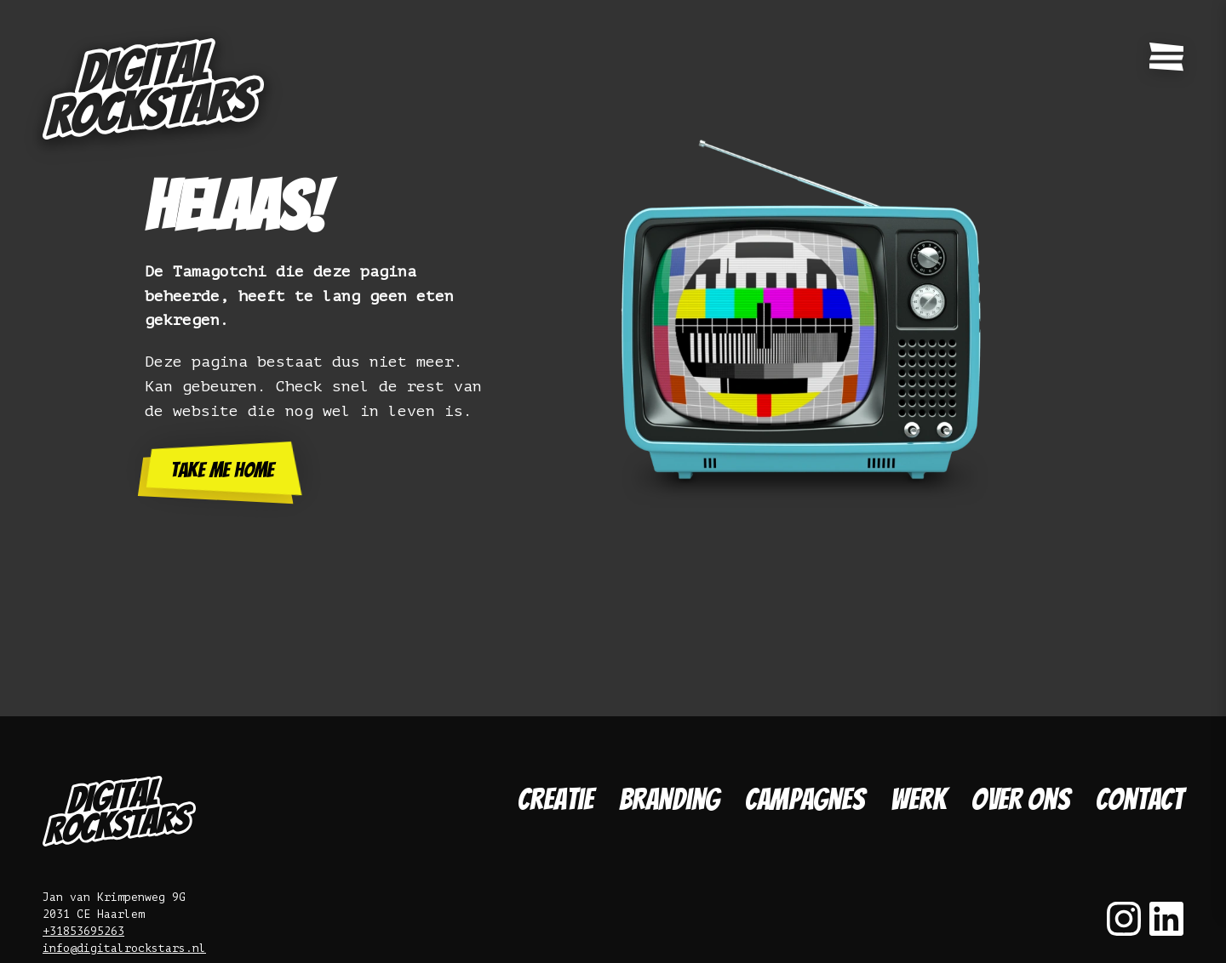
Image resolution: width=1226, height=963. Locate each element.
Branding (669, 799)
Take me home (222, 470)
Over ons (1020, 799)
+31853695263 (83, 931)
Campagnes (805, 799)
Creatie (555, 799)
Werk (918, 799)
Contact (1139, 799)
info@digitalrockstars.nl (124, 948)
